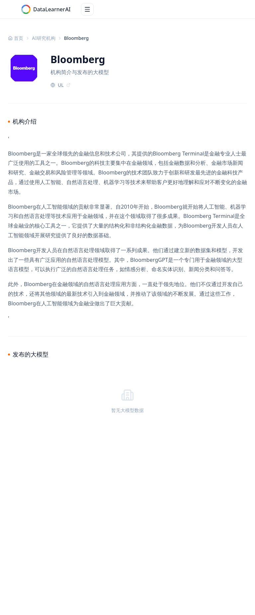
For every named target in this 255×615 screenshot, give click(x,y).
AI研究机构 (43, 38)
